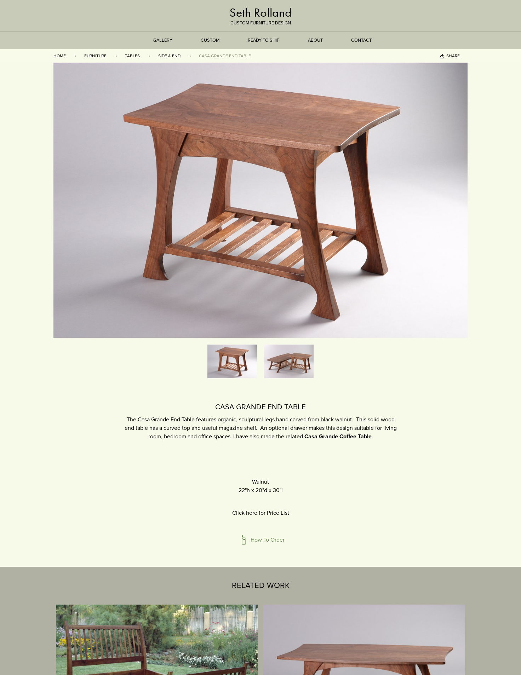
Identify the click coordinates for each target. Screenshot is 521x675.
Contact (361, 40)
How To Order (268, 539)
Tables (132, 55)
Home (59, 55)
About (315, 40)
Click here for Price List (260, 513)
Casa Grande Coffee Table (338, 436)
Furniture (95, 55)
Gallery (162, 40)
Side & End (169, 55)
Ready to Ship (264, 40)
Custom (210, 40)
